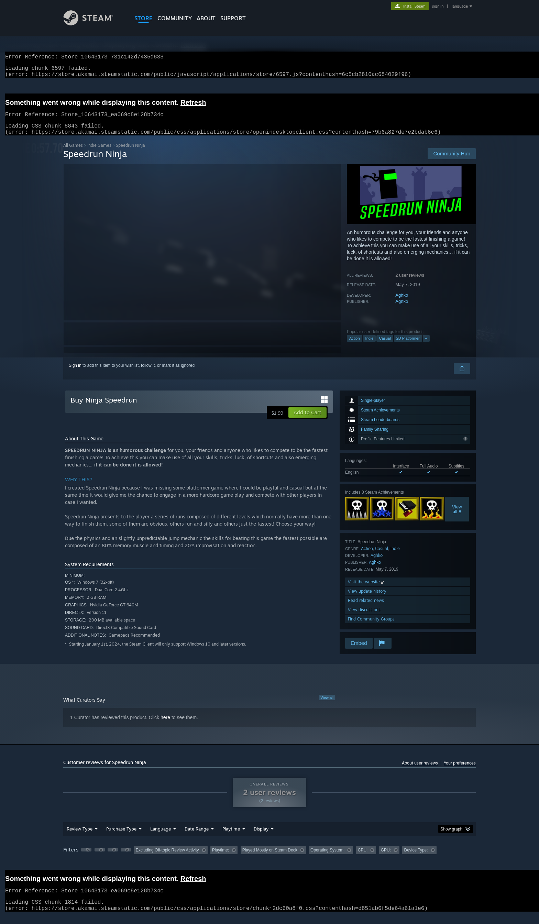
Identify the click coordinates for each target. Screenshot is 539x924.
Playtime (231, 837)
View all (326, 706)
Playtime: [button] (220, 858)
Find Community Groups (371, 627)
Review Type (79, 837)
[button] (307, 420)
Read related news (366, 608)
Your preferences (460, 771)
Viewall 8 (457, 517)
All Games (73, 153)
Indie (369, 346)
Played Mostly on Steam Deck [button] (269, 858)
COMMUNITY (174, 18)
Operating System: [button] (327, 858)
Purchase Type (121, 837)
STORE (143, 18)
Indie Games (99, 153)
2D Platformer (408, 346)
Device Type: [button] (416, 858)
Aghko (401, 303)
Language (160, 837)
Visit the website (366, 590)
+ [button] (426, 346)
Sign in (75, 373)
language (460, 6)
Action (354, 346)
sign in (437, 6)
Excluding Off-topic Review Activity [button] (167, 858)
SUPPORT (233, 18)
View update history (367, 599)
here (165, 725)
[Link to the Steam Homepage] (93, 23)
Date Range (197, 837)
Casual (384, 346)
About (206, 18)
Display (261, 837)
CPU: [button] (363, 858)
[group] (269, 859)
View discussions (364, 617)
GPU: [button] (386, 858)
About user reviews (420, 771)
